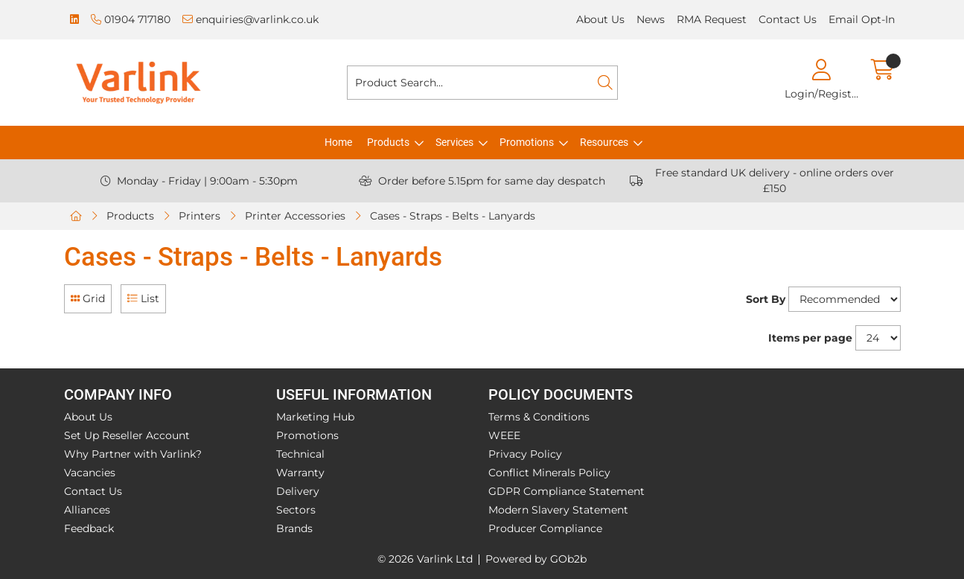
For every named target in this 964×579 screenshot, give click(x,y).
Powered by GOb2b (536, 559)
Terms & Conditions (539, 416)
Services (454, 142)
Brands (294, 528)
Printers (199, 216)
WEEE (504, 435)
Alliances (87, 509)
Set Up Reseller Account (127, 435)
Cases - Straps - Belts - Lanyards (452, 216)
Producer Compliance (545, 528)
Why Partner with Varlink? (133, 454)
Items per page (810, 338)
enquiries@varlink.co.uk (250, 19)
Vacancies (89, 472)
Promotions (526, 142)
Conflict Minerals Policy (549, 472)
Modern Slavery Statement (558, 509)
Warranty (300, 472)
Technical (300, 454)
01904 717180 (130, 19)
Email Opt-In (862, 19)
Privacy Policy (525, 454)
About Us (600, 19)
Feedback (89, 528)
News (650, 19)
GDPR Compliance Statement (566, 491)
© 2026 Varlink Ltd (425, 559)
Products (388, 142)
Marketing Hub (315, 416)
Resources (604, 142)
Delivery (297, 491)
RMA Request (712, 19)
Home (338, 142)
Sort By (765, 299)
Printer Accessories (295, 216)
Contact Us (788, 19)
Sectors (296, 509)
